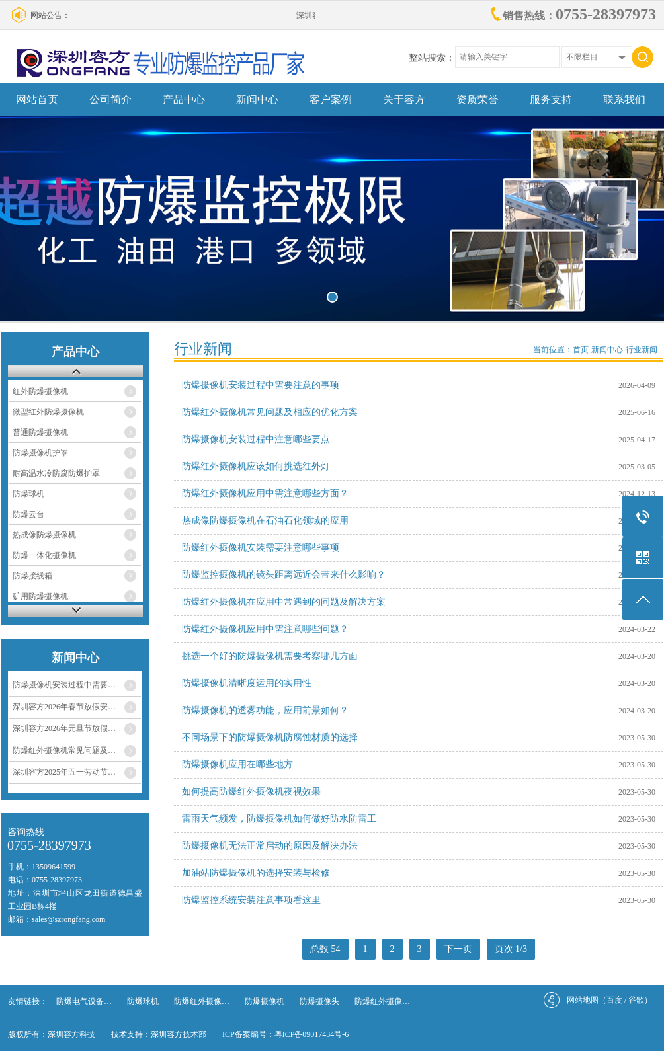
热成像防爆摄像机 (44, 534)
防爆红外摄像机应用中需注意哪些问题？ (265, 629)
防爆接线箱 (32, 575)
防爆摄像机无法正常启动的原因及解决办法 (270, 846)
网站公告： (50, 15)
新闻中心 (257, 99)
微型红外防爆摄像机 (48, 411)
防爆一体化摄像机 (44, 555)
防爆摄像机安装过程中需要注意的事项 (260, 385)
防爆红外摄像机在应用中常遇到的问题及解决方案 (284, 602)
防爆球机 (28, 493)
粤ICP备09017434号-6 (311, 1034)
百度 (614, 1000)
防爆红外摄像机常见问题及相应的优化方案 (270, 412)
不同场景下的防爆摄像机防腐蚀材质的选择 (270, 737)
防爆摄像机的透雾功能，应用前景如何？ (265, 710)
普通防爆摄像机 (40, 432)
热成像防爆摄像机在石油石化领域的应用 (265, 521)
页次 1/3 (511, 949)
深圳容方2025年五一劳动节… (64, 772)
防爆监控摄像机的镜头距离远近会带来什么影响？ (284, 575)
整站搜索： (432, 58)
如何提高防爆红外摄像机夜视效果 (251, 792)
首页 (581, 349)
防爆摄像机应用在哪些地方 (237, 764)
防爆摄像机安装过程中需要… (64, 684)
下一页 (458, 949)
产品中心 (184, 99)
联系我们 (624, 99)
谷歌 (636, 1000)
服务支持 (551, 99)
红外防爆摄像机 (40, 391)
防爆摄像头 (319, 1001)
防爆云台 (28, 514)
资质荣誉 (477, 99)
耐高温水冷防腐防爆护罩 (56, 473)
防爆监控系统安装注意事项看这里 (251, 900)
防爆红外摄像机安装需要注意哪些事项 (260, 548)
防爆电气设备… (84, 1001)
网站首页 (37, 99)
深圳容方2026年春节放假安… (64, 706)
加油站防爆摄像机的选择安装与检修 (256, 873)
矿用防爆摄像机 (40, 596)
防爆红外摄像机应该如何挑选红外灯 (256, 466)
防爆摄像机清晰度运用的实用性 (246, 683)
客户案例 (331, 99)
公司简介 (110, 99)
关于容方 (404, 99)
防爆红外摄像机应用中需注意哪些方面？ (265, 493)
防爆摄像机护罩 (40, 452)
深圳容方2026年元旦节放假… (64, 728)
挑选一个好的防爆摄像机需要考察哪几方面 (270, 656)
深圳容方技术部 (178, 1034)
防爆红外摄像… (201, 1001)
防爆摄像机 (264, 1001)
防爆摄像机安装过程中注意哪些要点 (256, 439)
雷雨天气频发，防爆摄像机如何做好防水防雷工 (279, 819)
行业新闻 (641, 349)
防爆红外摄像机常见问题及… (64, 750)
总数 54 (325, 949)
